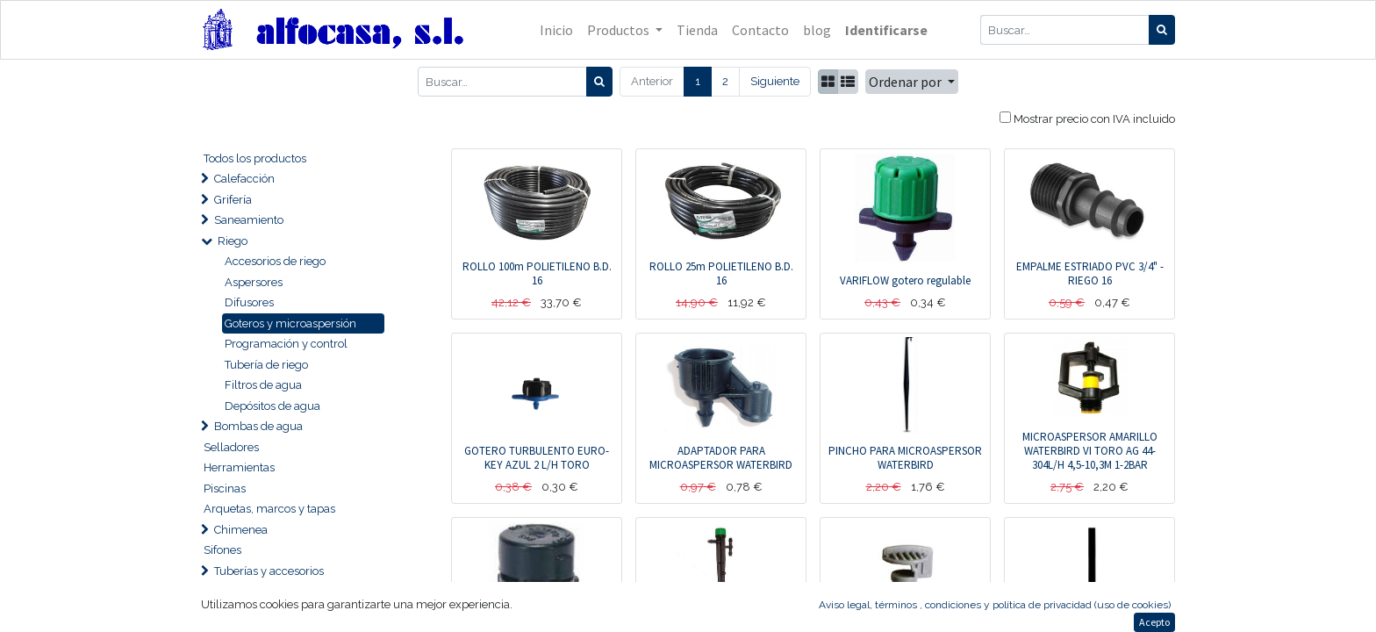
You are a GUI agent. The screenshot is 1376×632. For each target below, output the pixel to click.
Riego (232, 241)
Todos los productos (255, 158)
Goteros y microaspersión (290, 323)
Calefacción (244, 178)
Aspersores (254, 282)
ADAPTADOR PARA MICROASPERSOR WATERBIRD (720, 457)
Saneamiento (248, 219)
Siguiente (774, 81)
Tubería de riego (266, 364)
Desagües (240, 612)
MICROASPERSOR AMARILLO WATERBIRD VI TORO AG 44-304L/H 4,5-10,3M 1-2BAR (1089, 450)
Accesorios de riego (275, 261)
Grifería (233, 199)
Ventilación (243, 591)
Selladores (231, 447)
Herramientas (239, 467)
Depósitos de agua (272, 406)
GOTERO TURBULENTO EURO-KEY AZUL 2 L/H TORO (536, 457)
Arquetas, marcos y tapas (269, 508)
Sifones (222, 550)
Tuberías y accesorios (269, 571)
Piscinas (225, 488)
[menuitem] (556, 29)
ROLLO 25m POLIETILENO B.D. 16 (721, 273)
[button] (911, 81)
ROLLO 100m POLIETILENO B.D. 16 (537, 273)
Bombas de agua (258, 426)
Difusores (249, 302)
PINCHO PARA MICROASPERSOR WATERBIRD (905, 457)
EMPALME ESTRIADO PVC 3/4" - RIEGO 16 (1090, 273)
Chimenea (241, 529)
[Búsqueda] (1162, 30)
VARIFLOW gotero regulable (905, 280)
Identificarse (886, 30)
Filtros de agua (263, 384)
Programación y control (286, 343)
